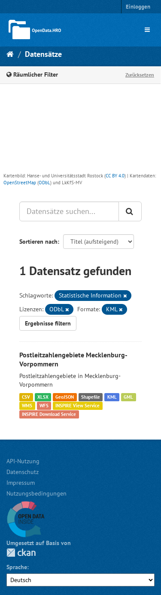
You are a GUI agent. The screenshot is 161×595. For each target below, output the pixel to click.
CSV (26, 397)
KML (112, 397)
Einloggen (138, 6)
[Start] (10, 54)
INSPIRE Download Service (49, 414)
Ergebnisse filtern (48, 323)
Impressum (20, 483)
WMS (27, 406)
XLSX (43, 397)
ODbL (44, 183)
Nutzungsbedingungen (36, 493)
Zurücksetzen (139, 74)
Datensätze (43, 54)
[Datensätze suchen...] (69, 211)
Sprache (16, 567)
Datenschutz (22, 472)
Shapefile (90, 397)
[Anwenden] (130, 211)
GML (128, 397)
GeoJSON (64, 397)
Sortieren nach (38, 241)
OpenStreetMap (19, 183)
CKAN (21, 552)
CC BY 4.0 (115, 176)
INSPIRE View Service (77, 406)
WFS (44, 406)
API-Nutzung (22, 461)
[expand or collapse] (147, 29)
